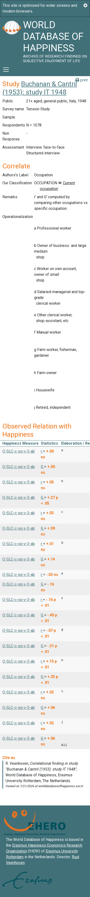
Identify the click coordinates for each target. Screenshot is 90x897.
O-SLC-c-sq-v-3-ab (18, 451)
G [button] (42, 466)
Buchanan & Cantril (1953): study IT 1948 (39, 88)
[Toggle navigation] (6, 69)
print (81, 80)
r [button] (42, 451)
